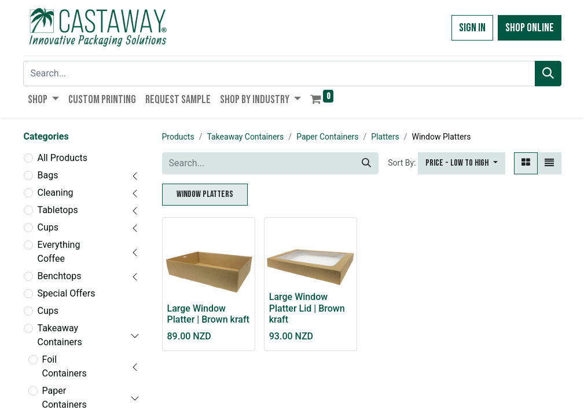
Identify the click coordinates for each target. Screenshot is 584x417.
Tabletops (58, 209)
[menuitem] (102, 99)
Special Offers (67, 293)
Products (178, 136)
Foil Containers (64, 366)
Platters (385, 136)
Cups (48, 227)
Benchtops (60, 275)
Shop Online (529, 28)
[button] (461, 163)
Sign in (472, 28)
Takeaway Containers (60, 335)
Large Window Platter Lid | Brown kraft (307, 307)
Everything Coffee (59, 251)
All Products (62, 157)
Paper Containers (64, 397)
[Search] (548, 73)
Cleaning (56, 192)
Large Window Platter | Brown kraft (208, 314)
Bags (48, 175)
